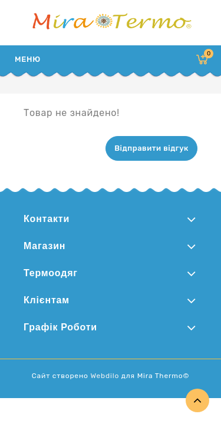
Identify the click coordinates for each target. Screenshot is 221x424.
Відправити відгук (151, 148)
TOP (197, 400)
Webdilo (104, 376)
